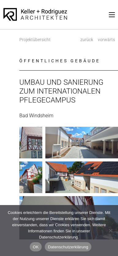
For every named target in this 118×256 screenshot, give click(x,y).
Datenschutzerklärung (68, 247)
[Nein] (110, 230)
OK (36, 247)
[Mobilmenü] (112, 14)
